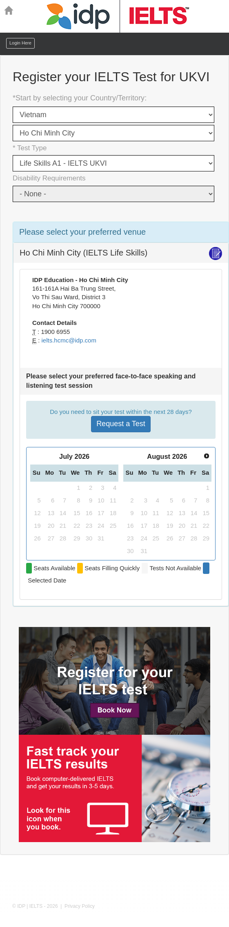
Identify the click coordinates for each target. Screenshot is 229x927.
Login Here (20, 42)
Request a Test (120, 424)
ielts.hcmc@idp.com (69, 340)
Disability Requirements (49, 178)
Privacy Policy (79, 906)
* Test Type (30, 148)
